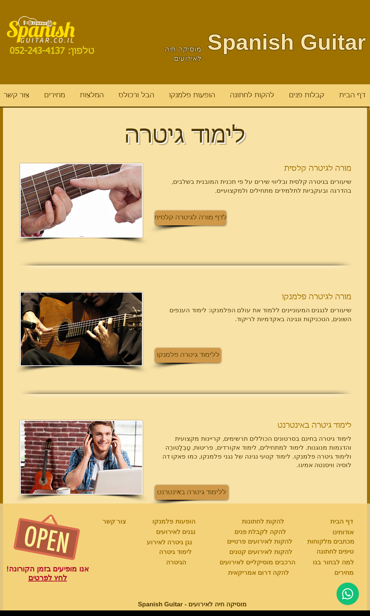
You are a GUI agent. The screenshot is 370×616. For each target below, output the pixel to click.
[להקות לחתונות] (263, 521)
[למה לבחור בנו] (333, 562)
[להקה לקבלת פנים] (260, 532)
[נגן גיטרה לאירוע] (169, 542)
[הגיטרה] (176, 562)
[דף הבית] (341, 521)
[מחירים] (344, 573)
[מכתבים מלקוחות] (330, 542)
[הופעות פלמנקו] (174, 521)
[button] (190, 218)
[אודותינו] (343, 532)
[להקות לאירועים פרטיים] (259, 542)
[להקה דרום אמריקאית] (258, 573)
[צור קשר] (114, 521)
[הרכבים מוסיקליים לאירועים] (257, 562)
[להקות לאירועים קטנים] (261, 552)
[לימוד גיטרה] (175, 552)
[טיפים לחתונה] (335, 552)
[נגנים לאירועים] (176, 532)
